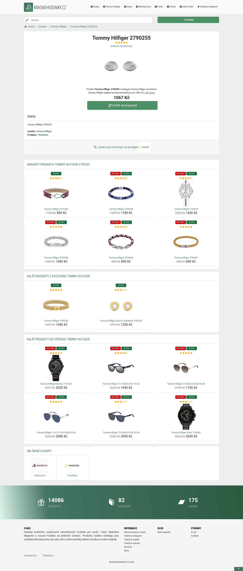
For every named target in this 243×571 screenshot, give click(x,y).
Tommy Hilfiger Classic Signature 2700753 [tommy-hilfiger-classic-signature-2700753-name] (121, 320)
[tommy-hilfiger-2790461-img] (186, 242)
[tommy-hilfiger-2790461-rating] (186, 227)
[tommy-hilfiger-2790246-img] (56, 305)
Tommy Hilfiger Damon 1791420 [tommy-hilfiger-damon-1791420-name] (56, 383)
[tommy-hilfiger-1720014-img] (186, 193)
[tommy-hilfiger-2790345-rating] (56, 227)
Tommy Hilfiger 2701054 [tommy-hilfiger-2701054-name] (56, 209)
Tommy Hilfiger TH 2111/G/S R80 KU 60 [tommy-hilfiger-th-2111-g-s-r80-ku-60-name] (56, 432)
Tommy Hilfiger (111, 6)
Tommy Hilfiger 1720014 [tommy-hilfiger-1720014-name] (186, 209)
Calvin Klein (186, 6)
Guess (94, 6)
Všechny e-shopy (132, 543)
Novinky (128, 547)
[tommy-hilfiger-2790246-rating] (56, 290)
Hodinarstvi (30, 555)
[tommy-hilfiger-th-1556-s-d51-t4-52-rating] (121, 353)
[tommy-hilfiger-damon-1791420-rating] (56, 353)
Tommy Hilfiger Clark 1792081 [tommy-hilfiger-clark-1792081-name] (186, 432)
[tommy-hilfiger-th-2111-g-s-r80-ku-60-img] (56, 417)
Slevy (126, 550)
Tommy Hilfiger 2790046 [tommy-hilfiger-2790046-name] (121, 257)
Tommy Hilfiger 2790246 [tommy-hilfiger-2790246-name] (56, 320)
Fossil (158, 6)
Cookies (195, 536)
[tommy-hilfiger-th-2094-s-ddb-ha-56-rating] (186, 353)
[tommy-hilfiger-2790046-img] (121, 242)
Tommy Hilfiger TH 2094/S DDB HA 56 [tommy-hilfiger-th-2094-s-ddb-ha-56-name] (186, 383)
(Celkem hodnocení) (121, 46)
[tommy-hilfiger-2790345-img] (56, 242)
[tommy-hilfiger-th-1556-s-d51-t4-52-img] (121, 368)
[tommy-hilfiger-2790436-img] (121, 193)
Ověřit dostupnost (122, 105)
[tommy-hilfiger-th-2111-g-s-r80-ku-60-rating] (56, 402)
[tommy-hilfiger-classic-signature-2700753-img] (121, 305)
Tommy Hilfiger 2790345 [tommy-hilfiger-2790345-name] (56, 257)
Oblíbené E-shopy (39, 451)
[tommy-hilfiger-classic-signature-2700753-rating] (121, 290)
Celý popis (150, 92)
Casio (128, 6)
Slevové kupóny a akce (135, 532)
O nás (193, 532)
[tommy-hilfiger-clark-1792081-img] (186, 417)
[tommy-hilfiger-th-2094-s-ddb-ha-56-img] (186, 368)
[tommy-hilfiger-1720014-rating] (186, 178)
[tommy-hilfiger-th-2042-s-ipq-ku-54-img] (121, 417)
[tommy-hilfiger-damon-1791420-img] (56, 368)
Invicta (171, 6)
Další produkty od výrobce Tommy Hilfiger (58, 339)
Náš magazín (164, 532)
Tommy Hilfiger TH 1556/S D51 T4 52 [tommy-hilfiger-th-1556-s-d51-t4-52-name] (121, 383)
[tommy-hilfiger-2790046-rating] (121, 227)
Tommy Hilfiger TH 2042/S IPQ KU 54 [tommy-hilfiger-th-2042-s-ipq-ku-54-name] (121, 432)
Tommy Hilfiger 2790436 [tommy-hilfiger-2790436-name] (121, 209)
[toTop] (238, 569)
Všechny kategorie (207, 6)
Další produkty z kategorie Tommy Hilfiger (58, 276)
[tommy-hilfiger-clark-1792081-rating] (186, 402)
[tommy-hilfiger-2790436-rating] (121, 178)
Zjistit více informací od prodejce (121, 147)
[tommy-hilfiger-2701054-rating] (56, 178)
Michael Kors (143, 6)
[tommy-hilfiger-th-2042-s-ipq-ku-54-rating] (121, 402)
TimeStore (43, 135)
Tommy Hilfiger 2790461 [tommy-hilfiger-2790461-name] (186, 257)
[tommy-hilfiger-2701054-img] (56, 193)
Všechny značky (131, 539)
